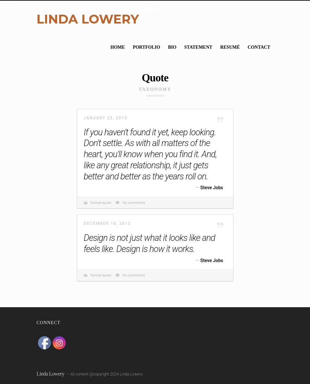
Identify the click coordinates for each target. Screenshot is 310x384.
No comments (134, 203)
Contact (259, 47)
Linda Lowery (88, 19)
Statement (198, 47)
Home (117, 47)
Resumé (230, 47)
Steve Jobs (211, 187)
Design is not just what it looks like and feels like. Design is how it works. (149, 243)
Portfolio (146, 47)
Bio (172, 47)
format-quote (101, 203)
